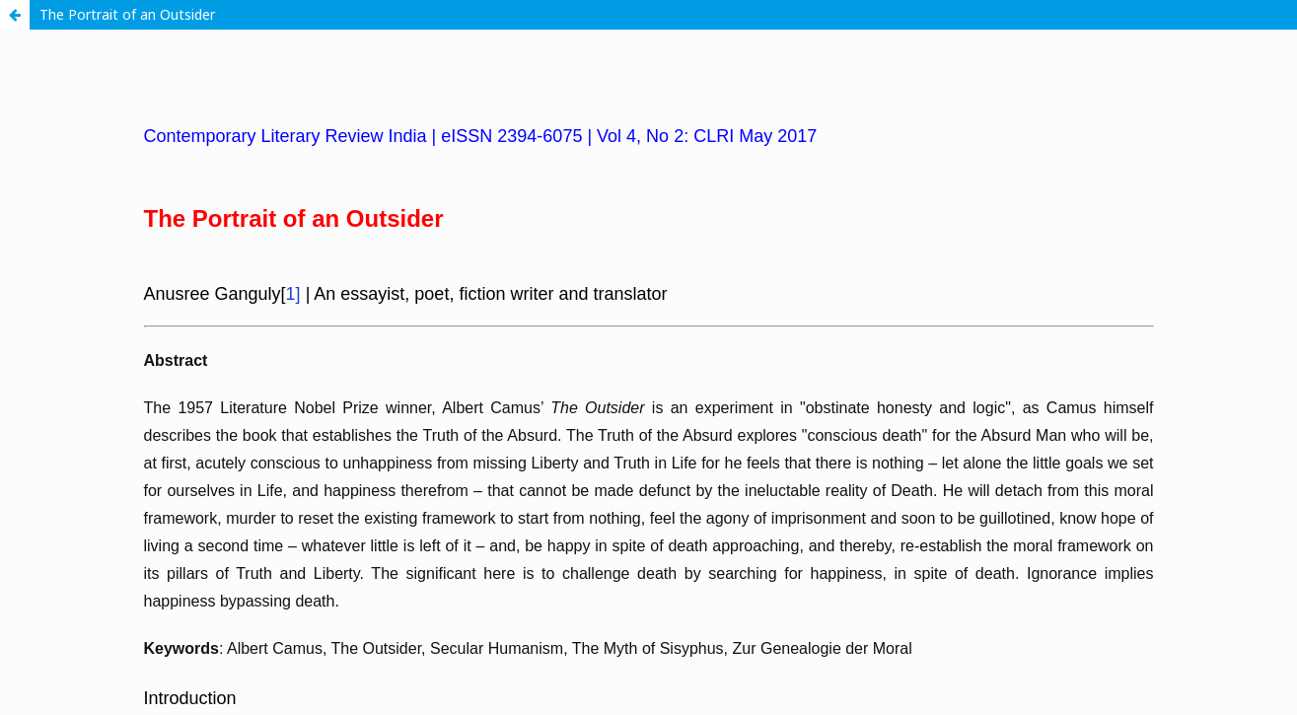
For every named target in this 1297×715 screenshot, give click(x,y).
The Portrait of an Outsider (127, 14)
